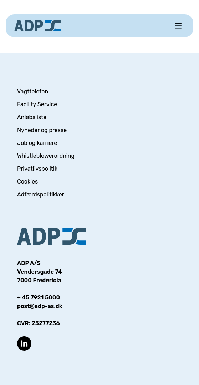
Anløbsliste (31, 117)
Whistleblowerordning (46, 155)
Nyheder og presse (42, 130)
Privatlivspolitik (37, 168)
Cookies (27, 181)
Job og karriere (37, 143)
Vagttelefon (32, 91)
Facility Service (37, 104)
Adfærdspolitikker (40, 194)
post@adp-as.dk (39, 306)
